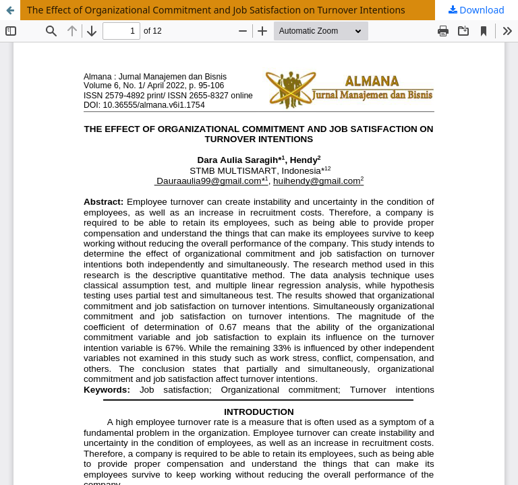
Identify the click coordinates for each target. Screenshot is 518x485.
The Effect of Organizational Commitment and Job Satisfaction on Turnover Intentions (216, 9)
